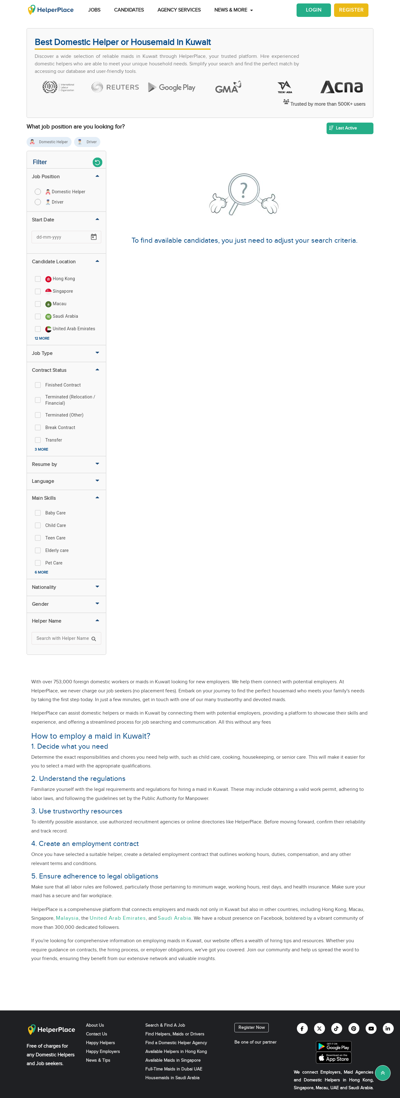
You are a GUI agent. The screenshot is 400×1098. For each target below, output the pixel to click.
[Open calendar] (93, 237)
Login (314, 10)
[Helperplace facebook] (302, 1028)
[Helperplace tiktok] (336, 1028)
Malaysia (67, 918)
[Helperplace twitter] (319, 1028)
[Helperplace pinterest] (353, 1028)
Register (351, 10)
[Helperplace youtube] (371, 1028)
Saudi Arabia (174, 918)
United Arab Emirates (118, 918)
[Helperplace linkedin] (388, 1028)
